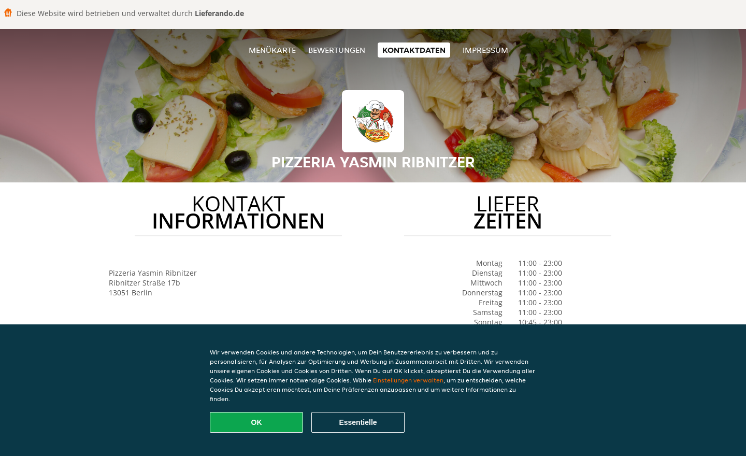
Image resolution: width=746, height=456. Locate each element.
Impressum (485, 50)
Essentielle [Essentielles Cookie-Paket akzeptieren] (358, 422)
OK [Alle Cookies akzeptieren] (256, 422)
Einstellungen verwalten (408, 380)
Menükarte (272, 50)
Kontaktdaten (414, 50)
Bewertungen (336, 50)
